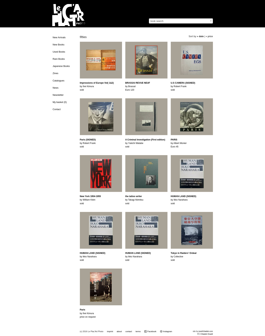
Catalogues (58, 80)
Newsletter (58, 95)
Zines (55, 73)
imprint (110, 331)
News (56, 88)
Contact (57, 109)
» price (209, 36)
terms (138, 331)
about (119, 331)
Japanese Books (61, 66)
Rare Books (59, 59)
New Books (58, 44)
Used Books (59, 52)
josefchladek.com (206, 331)
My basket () (60, 102)
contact (128, 331)
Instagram (166, 331)
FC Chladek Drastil (205, 334)
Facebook (150, 331)
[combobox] (181, 21)
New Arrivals (59, 37)
